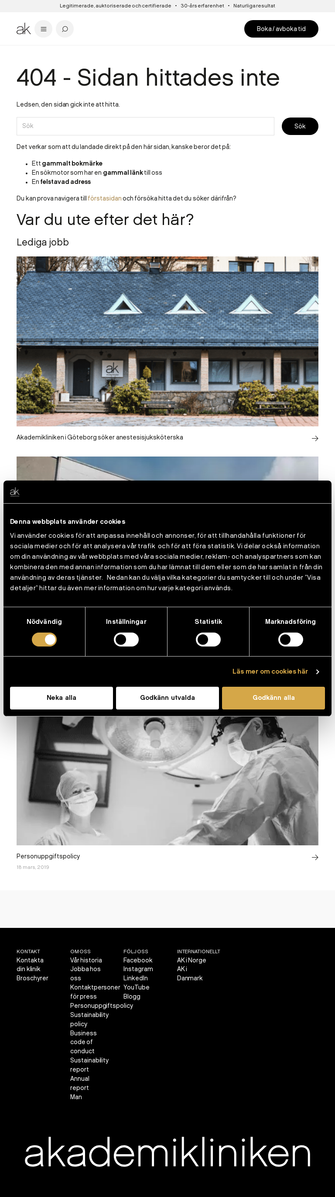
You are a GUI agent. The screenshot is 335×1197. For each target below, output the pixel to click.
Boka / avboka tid (281, 29)
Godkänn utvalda (167, 698)
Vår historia (86, 960)
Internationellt (199, 951)
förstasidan (105, 198)
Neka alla (61, 698)
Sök (300, 126)
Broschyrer (32, 978)
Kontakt (28, 951)
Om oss (80, 951)
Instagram (138, 969)
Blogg (131, 997)
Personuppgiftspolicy (101, 1006)
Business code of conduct (83, 1043)
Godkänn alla (274, 698)
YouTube (136, 987)
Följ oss (135, 951)
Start (22, 52)
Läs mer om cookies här (270, 672)
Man (76, 1097)
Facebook (138, 960)
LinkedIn (135, 978)
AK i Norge (191, 960)
